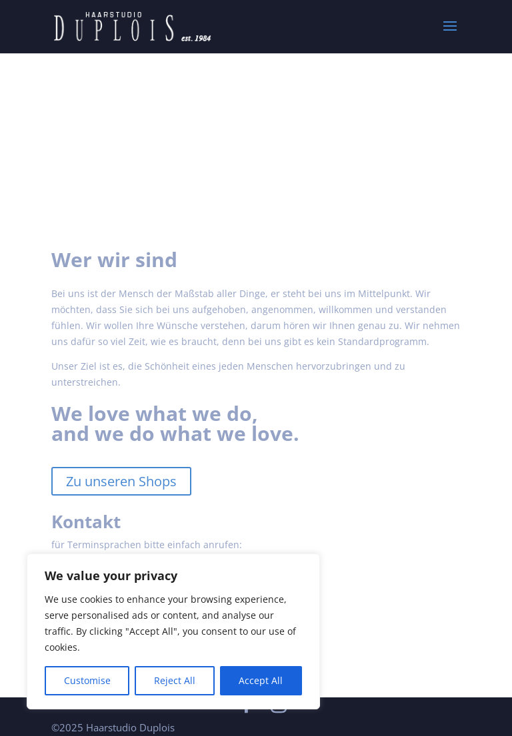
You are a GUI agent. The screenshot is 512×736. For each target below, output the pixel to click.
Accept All (261, 680)
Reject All (174, 680)
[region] (173, 631)
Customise (87, 680)
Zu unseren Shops (121, 481)
